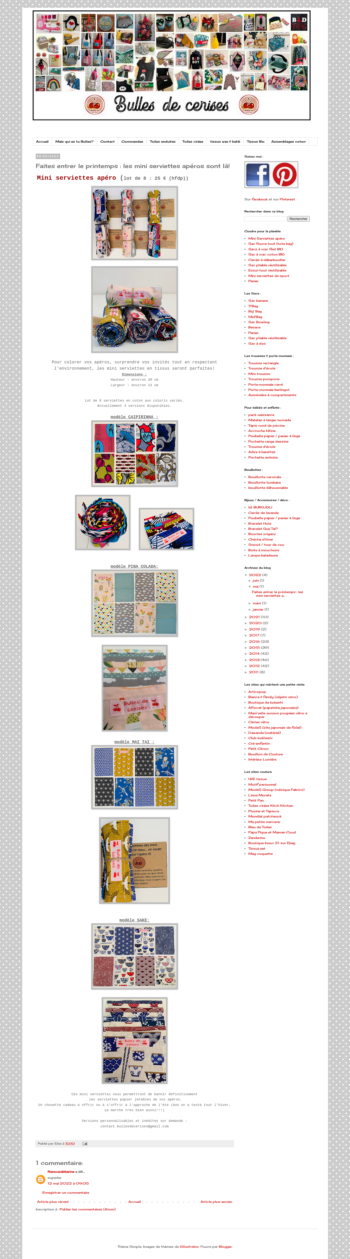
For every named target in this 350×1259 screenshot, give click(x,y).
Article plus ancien (216, 1202)
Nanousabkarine (61, 1172)
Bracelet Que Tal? (263, 529)
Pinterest (287, 199)
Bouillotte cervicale (264, 477)
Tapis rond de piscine (266, 425)
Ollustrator (189, 1247)
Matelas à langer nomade (269, 420)
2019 (255, 629)
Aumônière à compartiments (272, 395)
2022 (255, 575)
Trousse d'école (261, 368)
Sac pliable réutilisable (267, 265)
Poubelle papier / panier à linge (274, 436)
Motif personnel (262, 784)
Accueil (42, 141)
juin (256, 580)
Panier (253, 281)
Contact (107, 141)
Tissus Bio (256, 141)
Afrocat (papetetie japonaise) (273, 708)
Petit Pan (256, 800)
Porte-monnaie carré (265, 384)
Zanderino (256, 838)
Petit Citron (258, 749)
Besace (254, 327)
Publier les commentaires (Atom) (88, 1209)
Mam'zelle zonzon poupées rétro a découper (277, 715)
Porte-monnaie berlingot (269, 390)
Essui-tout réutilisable (267, 270)
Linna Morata (259, 795)
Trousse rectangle (263, 363)
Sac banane (258, 301)
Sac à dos (257, 343)
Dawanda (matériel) (264, 733)
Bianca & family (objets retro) (273, 697)
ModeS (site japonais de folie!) (274, 727)
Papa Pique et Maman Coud (272, 832)
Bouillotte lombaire (264, 482)
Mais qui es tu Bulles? (74, 141)
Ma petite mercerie (264, 822)
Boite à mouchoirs (263, 550)
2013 (255, 660)
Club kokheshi (260, 738)
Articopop (257, 692)
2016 (255, 641)
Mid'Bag (255, 317)
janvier (259, 609)
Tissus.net (256, 848)
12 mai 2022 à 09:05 (68, 1183)
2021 (255, 617)
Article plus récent (53, 1202)
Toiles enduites (163, 141)
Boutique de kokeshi (265, 702)
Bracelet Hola (259, 523)
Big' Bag (255, 311)
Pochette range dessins (268, 441)
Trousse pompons (264, 379)
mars (257, 603)
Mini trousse (259, 374)
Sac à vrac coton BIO (266, 254)
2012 (255, 666)
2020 (256, 623)
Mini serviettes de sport (268, 276)
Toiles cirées (192, 141)
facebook (260, 199)
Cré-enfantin (259, 743)
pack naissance (261, 415)
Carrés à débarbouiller (266, 260)
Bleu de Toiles (260, 827)
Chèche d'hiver (260, 539)
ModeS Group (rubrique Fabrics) (276, 790)
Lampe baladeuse (263, 555)
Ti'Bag (253, 306)
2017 (254, 635)
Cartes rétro (258, 722)
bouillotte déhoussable (268, 488)
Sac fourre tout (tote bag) (270, 244)
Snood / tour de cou (266, 545)
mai (256, 586)
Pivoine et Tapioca (263, 811)
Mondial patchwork (265, 816)
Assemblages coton (288, 141)
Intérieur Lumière (262, 759)
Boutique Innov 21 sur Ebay (271, 843)
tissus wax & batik (225, 141)
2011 (254, 672)
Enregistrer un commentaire (65, 1192)
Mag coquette (260, 854)
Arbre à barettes (262, 452)
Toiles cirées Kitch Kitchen (270, 806)
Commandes (132, 141)
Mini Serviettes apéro (266, 238)
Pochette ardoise (263, 457)
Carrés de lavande (263, 513)
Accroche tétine (262, 431)
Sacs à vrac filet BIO (265, 249)
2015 (255, 647)
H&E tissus (257, 779)
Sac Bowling (258, 322)
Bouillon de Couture (265, 754)
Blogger (225, 1247)
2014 (255, 653)
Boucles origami (262, 534)
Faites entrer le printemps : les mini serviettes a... (277, 593)
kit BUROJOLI (260, 507)
